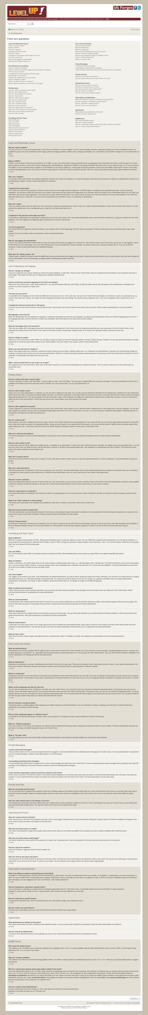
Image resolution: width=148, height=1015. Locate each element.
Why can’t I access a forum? (17, 101)
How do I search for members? (84, 91)
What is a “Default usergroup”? (84, 57)
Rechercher (29, 23)
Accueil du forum (16, 33)
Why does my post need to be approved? (21, 111)
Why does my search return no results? (87, 87)
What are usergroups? (82, 49)
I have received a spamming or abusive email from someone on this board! (98, 70)
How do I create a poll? (16, 96)
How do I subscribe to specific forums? (87, 103)
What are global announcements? (19, 128)
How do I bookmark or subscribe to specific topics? (91, 101)
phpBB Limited (64, 948)
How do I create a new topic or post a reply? (22, 90)
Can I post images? (14, 126)
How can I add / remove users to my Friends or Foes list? (92, 78)
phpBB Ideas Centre (99, 960)
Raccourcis (14, 29)
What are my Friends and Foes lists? (86, 76)
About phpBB (23, 950)
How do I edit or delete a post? (18, 92)
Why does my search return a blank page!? (88, 89)
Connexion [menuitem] (136, 29)
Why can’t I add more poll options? (19, 98)
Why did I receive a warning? (17, 105)
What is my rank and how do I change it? (21, 81)
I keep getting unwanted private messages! (88, 68)
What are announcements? (17, 129)
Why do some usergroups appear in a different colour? (92, 55)
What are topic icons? (15, 135)
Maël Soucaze (83, 1008)
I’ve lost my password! (15, 57)
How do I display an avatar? (17, 79)
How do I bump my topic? (16, 113)
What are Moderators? (82, 47)
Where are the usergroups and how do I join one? (90, 51)
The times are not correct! (16, 71)
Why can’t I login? (14, 53)
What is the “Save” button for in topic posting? (23, 109)
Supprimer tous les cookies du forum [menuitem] (100, 1003)
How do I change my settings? (18, 68)
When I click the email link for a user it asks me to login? (26, 83)
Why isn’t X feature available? (84, 122)
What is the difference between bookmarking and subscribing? (94, 99)
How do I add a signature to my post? (20, 94)
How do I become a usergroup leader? (87, 53)
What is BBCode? (14, 120)
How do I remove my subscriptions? (86, 105)
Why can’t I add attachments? (18, 103)
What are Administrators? (83, 46)
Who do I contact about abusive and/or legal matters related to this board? (98, 124)
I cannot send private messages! (85, 66)
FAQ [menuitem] (22, 29)
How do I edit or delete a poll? (18, 100)
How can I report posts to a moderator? (21, 107)
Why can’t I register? (15, 49)
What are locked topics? (16, 133)
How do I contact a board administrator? (87, 126)
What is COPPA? (14, 47)
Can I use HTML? (14, 122)
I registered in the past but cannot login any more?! (24, 55)
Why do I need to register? (17, 46)
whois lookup (16, 973)
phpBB (83, 319)
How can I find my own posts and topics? (87, 93)
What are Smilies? (14, 124)
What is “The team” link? (82, 59)
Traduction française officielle (69, 1008)
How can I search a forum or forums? (86, 85)
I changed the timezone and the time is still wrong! (24, 73)
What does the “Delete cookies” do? (20, 61)
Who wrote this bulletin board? (84, 120)
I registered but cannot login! (17, 51)
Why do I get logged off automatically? (20, 59)
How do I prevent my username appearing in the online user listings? (30, 70)
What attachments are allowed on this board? (89, 112)
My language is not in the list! (17, 75)
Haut (12, 156)
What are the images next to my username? (22, 77)
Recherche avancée (32, 23)
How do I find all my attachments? (85, 114)
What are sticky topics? (16, 131)
